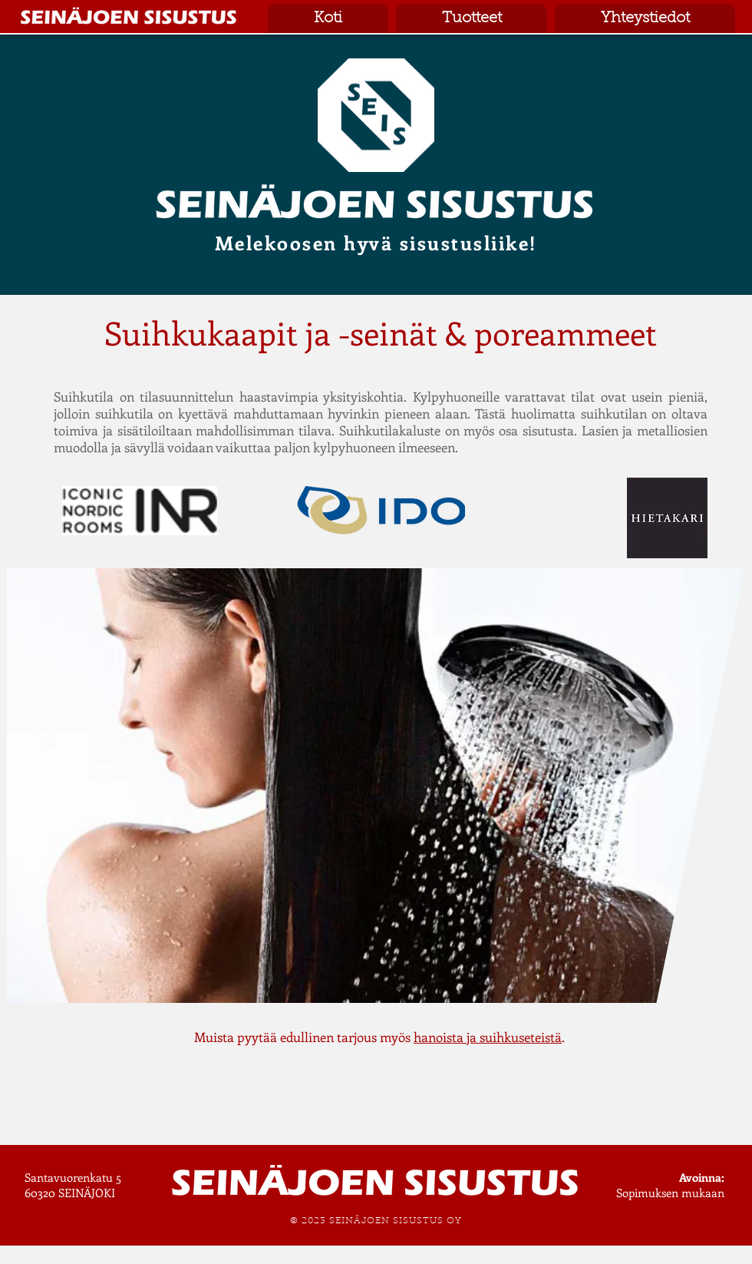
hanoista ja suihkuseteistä (488, 1036)
